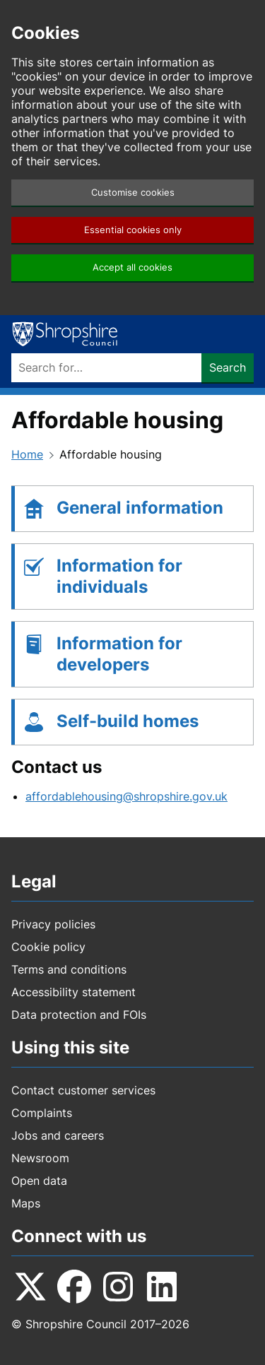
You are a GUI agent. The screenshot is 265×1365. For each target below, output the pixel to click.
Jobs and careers (57, 1135)
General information (140, 507)
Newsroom (40, 1158)
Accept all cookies (132, 267)
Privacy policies (53, 924)
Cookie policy (48, 947)
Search (227, 367)
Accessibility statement (73, 992)
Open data (39, 1181)
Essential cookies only (133, 230)
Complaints (41, 1113)
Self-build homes (128, 721)
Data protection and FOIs (78, 1015)
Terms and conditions (68, 969)
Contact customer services (83, 1090)
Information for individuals (119, 576)
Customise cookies (133, 192)
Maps (25, 1203)
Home (27, 454)
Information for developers (119, 654)
